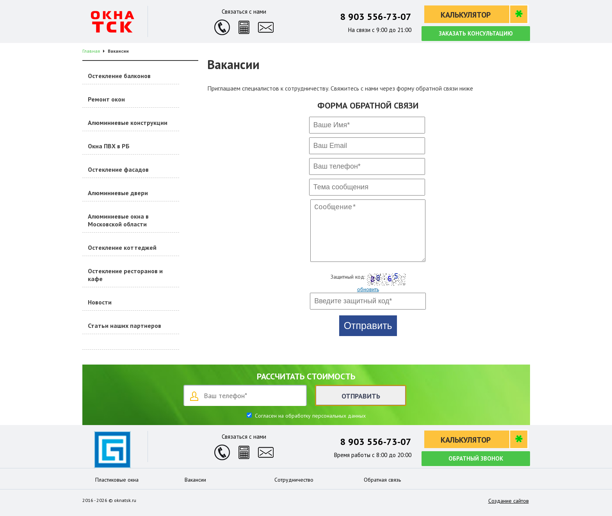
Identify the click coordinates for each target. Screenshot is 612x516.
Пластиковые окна (117, 479)
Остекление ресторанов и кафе (125, 275)
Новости (100, 302)
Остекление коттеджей (122, 247)
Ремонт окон (106, 99)
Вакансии (195, 479)
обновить (368, 300)
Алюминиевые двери (118, 193)
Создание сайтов (508, 500)
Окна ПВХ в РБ (109, 146)
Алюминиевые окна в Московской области (118, 220)
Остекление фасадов (118, 169)
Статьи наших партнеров (124, 325)
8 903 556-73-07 (375, 17)
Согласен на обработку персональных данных (309, 415)
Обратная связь (382, 479)
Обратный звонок (475, 458)
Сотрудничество (293, 479)
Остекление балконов (119, 76)
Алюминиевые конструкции (127, 122)
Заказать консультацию (476, 33)
